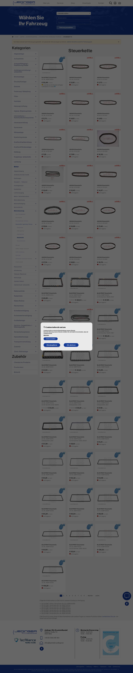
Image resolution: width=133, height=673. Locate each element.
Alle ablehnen (71, 345)
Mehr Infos (46, 335)
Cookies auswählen (51, 338)
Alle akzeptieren (51, 345)
